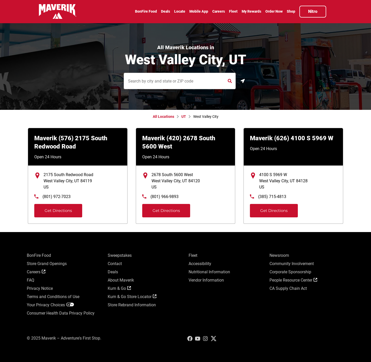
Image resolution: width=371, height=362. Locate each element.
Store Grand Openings (47, 263)
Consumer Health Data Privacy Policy (61, 313)
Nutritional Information (209, 271)
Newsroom (279, 255)
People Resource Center (293, 280)
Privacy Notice (40, 288)
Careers (36, 271)
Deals (113, 271)
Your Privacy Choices (50, 304)
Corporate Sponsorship (290, 271)
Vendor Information (206, 280)
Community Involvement (291, 263)
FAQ (30, 280)
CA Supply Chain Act (288, 288)
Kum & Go (119, 288)
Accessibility (200, 263)
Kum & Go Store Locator (132, 296)
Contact (115, 263)
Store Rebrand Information (132, 304)
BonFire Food (39, 255)
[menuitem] (146, 12)
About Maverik (121, 280)
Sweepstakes (120, 255)
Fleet (193, 255)
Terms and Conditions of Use (53, 296)
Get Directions (53, 208)
